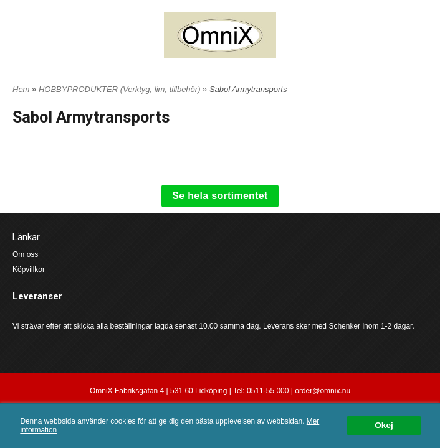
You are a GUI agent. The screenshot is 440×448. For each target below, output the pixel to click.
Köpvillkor (28, 269)
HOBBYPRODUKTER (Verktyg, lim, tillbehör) (121, 89)
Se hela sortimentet (219, 195)
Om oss (25, 254)
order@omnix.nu (322, 390)
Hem (20, 89)
